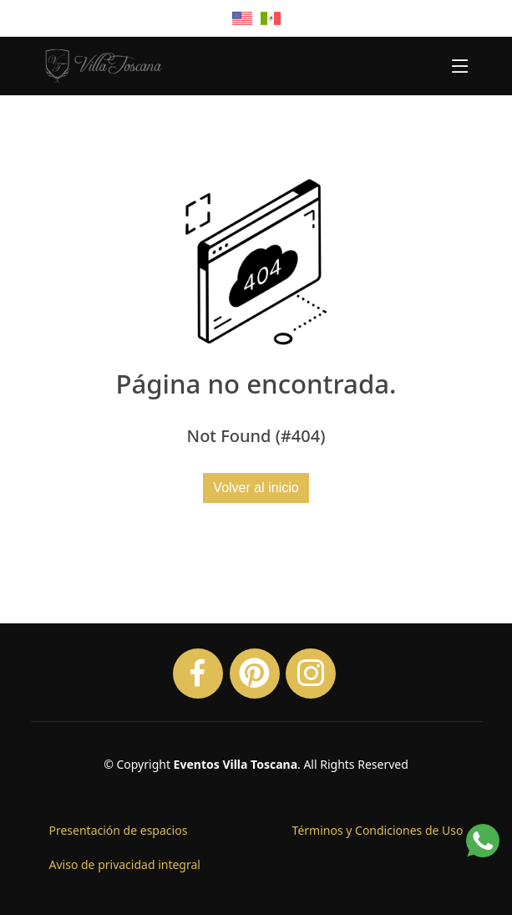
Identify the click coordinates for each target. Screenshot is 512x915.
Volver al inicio (255, 487)
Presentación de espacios (118, 830)
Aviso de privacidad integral (124, 864)
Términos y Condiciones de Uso (378, 830)
